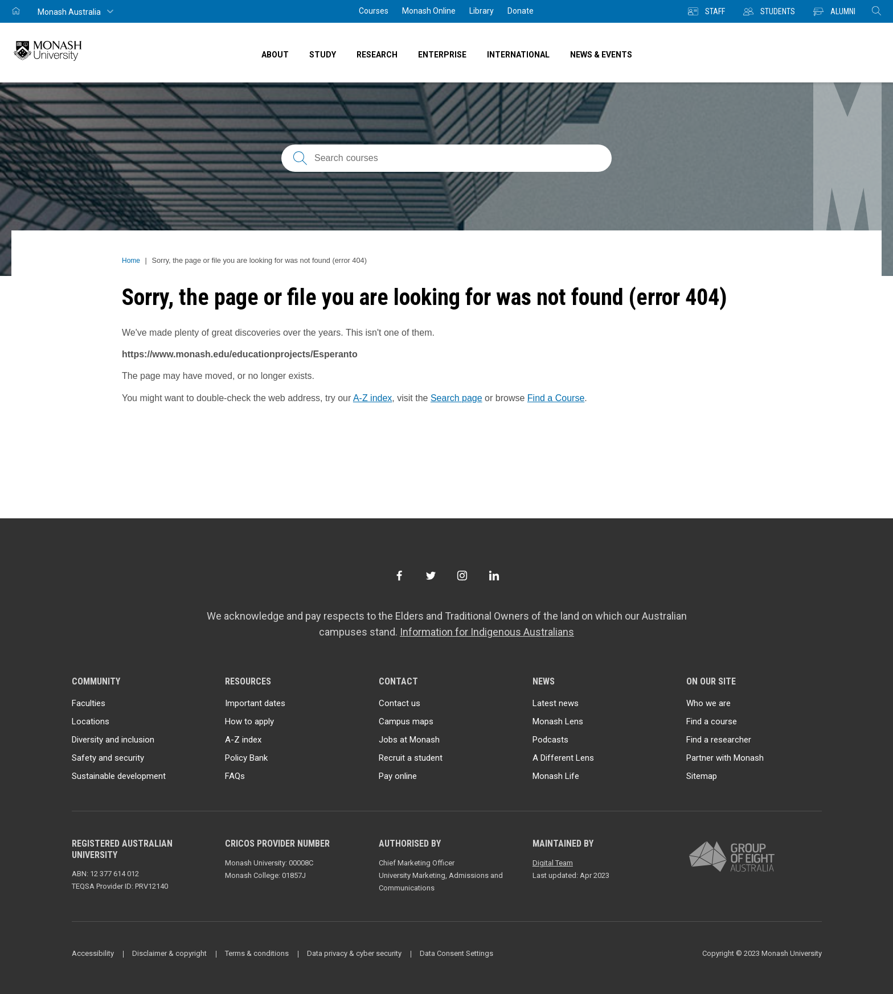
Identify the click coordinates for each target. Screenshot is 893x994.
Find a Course (556, 398)
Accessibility (93, 953)
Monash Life (555, 776)
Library (481, 10)
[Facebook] (398, 575)
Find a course (711, 721)
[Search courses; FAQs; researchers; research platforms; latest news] (446, 158)
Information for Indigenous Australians (487, 632)
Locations (90, 721)
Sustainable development (119, 776)
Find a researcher (718, 740)
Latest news (555, 703)
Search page (456, 398)
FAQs (235, 776)
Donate (520, 10)
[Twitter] (430, 575)
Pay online (398, 776)
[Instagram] (462, 575)
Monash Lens (557, 721)
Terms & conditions (257, 953)
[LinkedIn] (494, 575)
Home (131, 261)
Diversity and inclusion (113, 740)
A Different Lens (563, 758)
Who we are (708, 703)
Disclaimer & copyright (169, 953)
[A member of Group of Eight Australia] (731, 857)
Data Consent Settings (456, 953)
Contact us (399, 703)
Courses (373, 10)
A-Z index (372, 398)
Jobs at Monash (409, 740)
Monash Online (429, 10)
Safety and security (108, 758)
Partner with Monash (725, 758)
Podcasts (550, 740)
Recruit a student (411, 758)
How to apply (249, 721)
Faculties (88, 703)
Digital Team (552, 863)
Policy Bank (246, 758)
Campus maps (406, 721)
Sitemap (701, 776)
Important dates (255, 703)
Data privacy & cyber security (354, 953)
